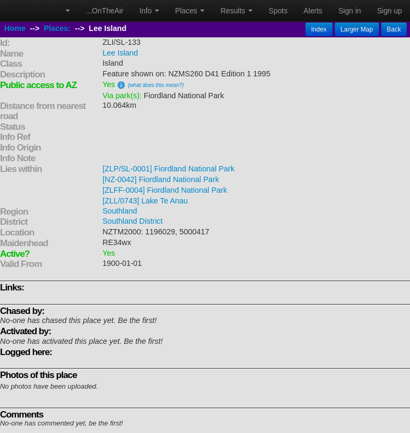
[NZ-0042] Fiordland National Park (160, 179)
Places (189, 10)
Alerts (313, 10)
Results (236, 10)
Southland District (132, 221)
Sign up (389, 10)
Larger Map (357, 29)
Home (15, 28)
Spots (278, 10)
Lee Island (120, 53)
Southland (119, 211)
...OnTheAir (105, 10)
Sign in (349, 10)
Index (319, 29)
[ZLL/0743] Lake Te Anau (145, 200)
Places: (57, 28)
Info (149, 10)
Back (394, 29)
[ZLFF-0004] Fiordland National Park (164, 190)
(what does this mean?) (156, 85)
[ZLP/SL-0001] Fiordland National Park (168, 168)
